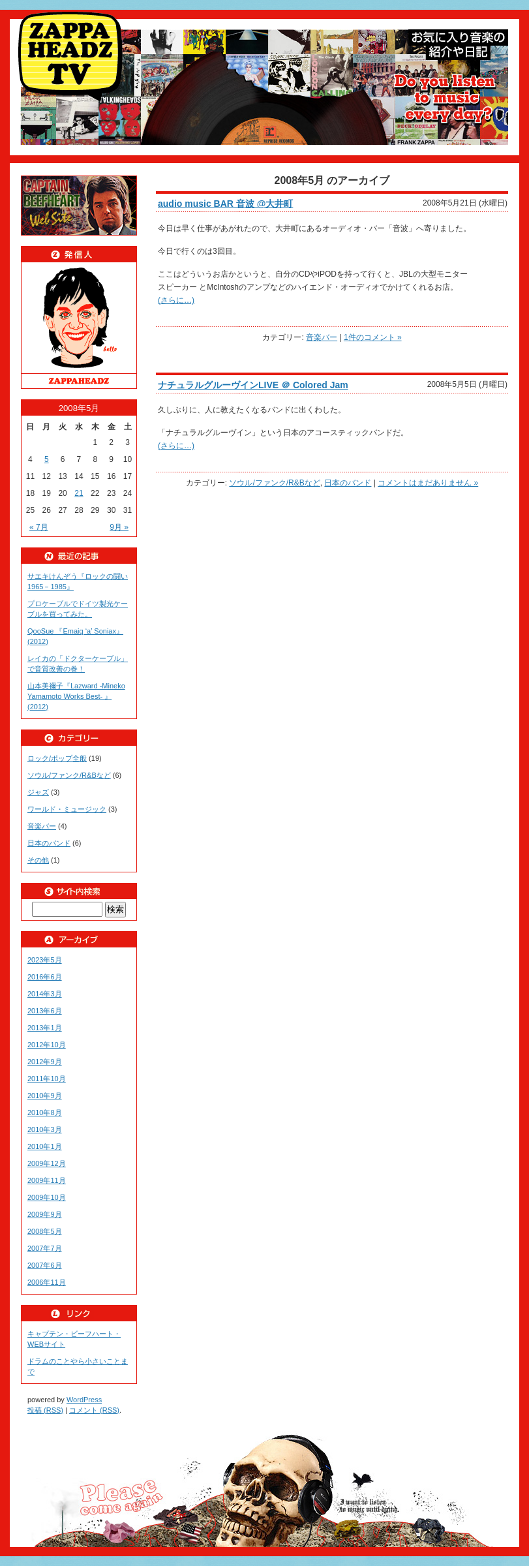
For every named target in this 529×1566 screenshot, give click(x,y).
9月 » (119, 527)
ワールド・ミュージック (66, 809)
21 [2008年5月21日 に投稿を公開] (78, 493)
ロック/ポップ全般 (57, 758)
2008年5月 (44, 1231)
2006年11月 (46, 1282)
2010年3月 (44, 1129)
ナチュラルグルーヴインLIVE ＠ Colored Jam (253, 385)
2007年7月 (44, 1248)
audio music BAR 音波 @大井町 (225, 203)
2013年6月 (44, 1011)
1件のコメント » (373, 337)
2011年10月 (46, 1078)
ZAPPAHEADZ (79, 325)
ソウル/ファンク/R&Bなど (274, 482)
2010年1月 (44, 1146)
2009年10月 (46, 1197)
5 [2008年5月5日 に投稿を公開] (46, 459)
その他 (38, 860)
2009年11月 (46, 1180)
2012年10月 (46, 1045)
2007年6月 (44, 1265)
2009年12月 (46, 1163)
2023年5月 (44, 960)
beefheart (79, 206)
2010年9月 (44, 1095)
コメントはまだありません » (428, 482)
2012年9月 (44, 1062)
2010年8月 (44, 1112)
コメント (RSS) (94, 1410)
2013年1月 (44, 1028)
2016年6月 (44, 977)
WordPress (84, 1400)
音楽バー (321, 337)
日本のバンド (347, 482)
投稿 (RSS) (45, 1410)
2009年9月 (44, 1214)
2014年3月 (44, 994)
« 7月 (38, 527)
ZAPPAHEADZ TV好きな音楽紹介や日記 (73, 57)
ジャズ (38, 792)
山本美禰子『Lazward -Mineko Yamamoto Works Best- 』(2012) (76, 696)
